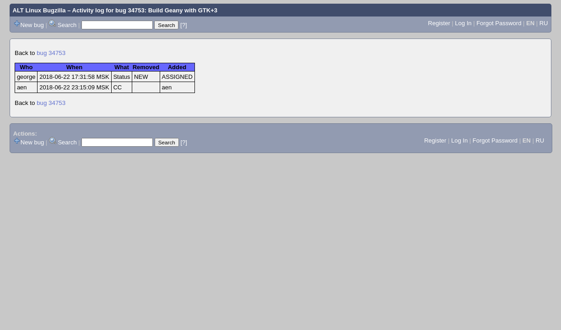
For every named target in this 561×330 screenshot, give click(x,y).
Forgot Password (498, 23)
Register (439, 23)
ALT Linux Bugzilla (39, 10)
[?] (183, 25)
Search (67, 25)
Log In (463, 23)
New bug (32, 25)
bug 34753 (51, 53)
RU (543, 23)
